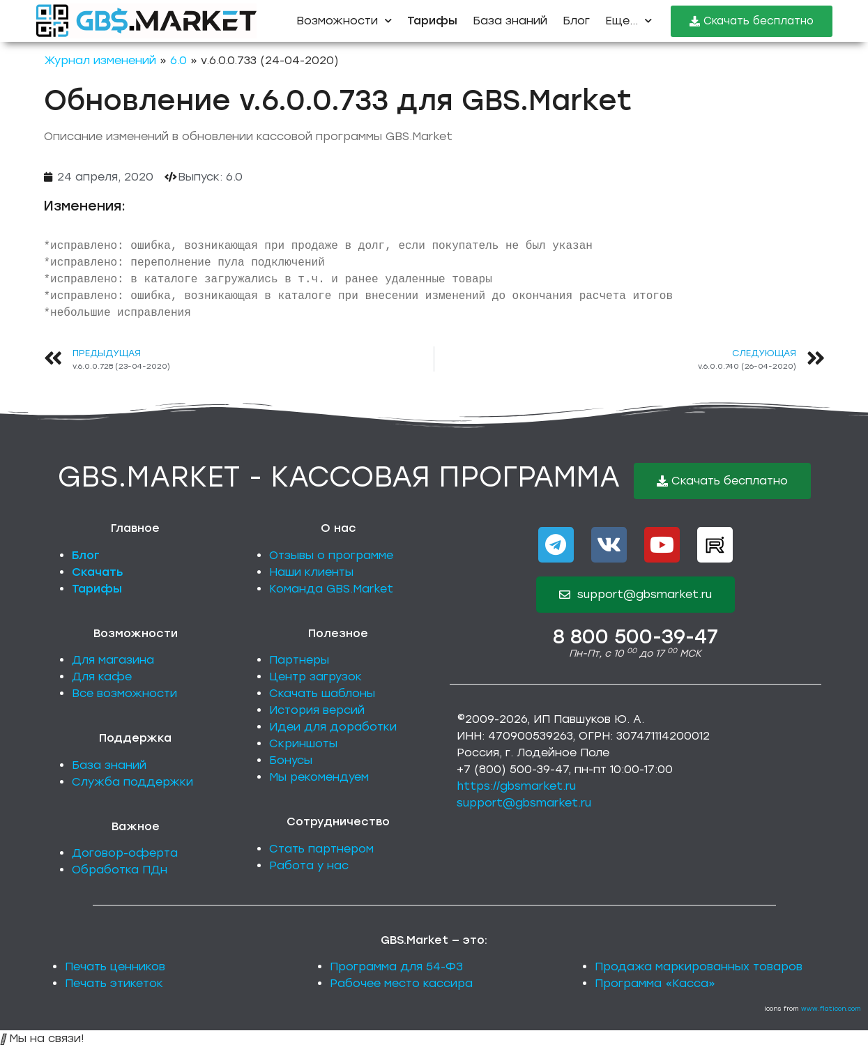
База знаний (510, 20)
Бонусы (290, 760)
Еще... (628, 20)
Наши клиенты (311, 572)
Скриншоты (303, 743)
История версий (317, 710)
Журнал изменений (100, 60)
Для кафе (102, 676)
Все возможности (124, 693)
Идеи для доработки (333, 726)
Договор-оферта (125, 852)
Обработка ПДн (119, 869)
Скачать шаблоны (322, 693)
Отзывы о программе (331, 555)
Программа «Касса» (655, 983)
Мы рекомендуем (319, 777)
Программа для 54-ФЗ (396, 966)
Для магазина (113, 659)
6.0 (178, 60)
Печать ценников (115, 966)
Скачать (97, 572)
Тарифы (97, 588)
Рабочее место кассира (401, 983)
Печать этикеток (114, 983)
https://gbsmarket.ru (516, 786)
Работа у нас (309, 865)
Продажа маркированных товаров (698, 966)
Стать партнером (321, 848)
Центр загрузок (315, 676)
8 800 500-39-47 (635, 636)
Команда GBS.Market (331, 588)
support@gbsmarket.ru (524, 802)
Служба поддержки (132, 781)
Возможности (344, 20)
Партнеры (299, 659)
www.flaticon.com (831, 1008)
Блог (576, 20)
